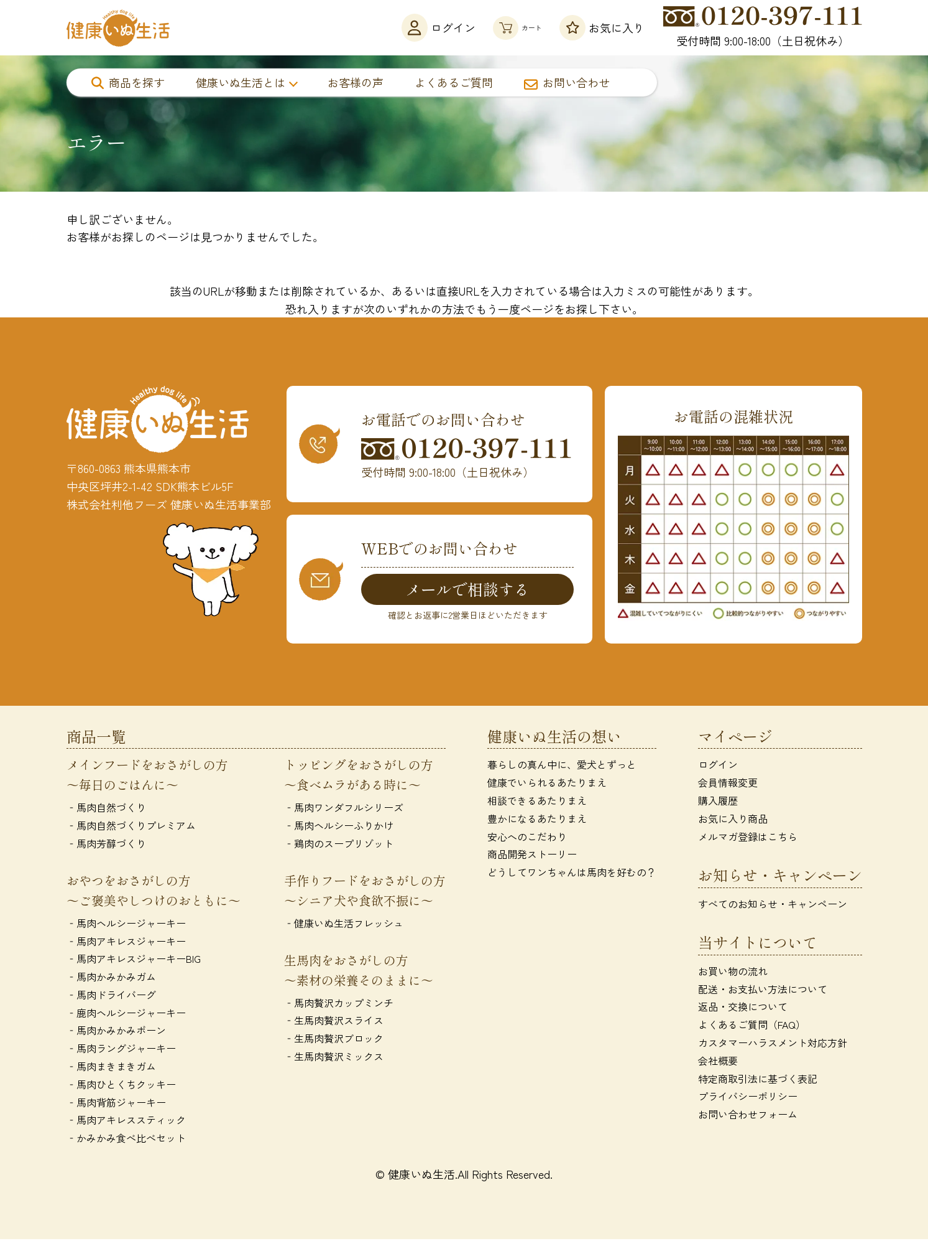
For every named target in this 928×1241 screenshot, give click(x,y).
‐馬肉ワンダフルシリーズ (343, 809)
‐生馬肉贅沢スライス (334, 1022)
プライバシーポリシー (747, 1098)
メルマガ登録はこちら (747, 838)
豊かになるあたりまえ (537, 820)
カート (503, 28)
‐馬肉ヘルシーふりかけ (338, 827)
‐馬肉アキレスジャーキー (126, 942)
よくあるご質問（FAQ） (752, 1026)
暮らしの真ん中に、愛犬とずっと (561, 766)
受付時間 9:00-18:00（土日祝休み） (762, 27)
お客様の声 (356, 82)
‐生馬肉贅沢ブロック (334, 1040)
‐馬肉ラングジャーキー (121, 1050)
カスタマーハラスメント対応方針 (772, 1044)
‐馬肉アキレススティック (126, 1122)
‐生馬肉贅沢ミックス (334, 1058)
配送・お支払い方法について (762, 990)
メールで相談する (467, 589)
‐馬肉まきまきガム (111, 1068)
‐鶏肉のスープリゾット (338, 845)
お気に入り (602, 27)
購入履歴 (718, 802)
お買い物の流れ (733, 972)
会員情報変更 (728, 784)
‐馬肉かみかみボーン (116, 1032)
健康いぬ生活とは (240, 82)
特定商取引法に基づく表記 (757, 1080)
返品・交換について (743, 1008)
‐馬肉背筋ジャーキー (116, 1104)
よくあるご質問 (454, 82)
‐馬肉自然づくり (106, 809)
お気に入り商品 (733, 820)
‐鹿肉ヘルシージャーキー (126, 1014)
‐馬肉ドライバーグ (111, 996)
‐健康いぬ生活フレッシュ (343, 924)
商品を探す (128, 82)
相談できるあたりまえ (537, 802)
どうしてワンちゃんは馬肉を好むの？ (571, 873)
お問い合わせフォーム (747, 1116)
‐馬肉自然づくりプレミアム (131, 827)
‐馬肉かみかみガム (111, 978)
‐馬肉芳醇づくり (106, 845)
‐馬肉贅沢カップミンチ (338, 1004)
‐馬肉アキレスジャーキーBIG (134, 960)
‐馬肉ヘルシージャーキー (126, 924)
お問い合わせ (567, 82)
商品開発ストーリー (532, 856)
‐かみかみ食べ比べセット (126, 1140)
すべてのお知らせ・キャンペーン (772, 905)
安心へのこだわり (527, 838)
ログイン (410, 28)
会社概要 (718, 1062)
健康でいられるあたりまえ (547, 784)
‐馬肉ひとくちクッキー (121, 1086)
